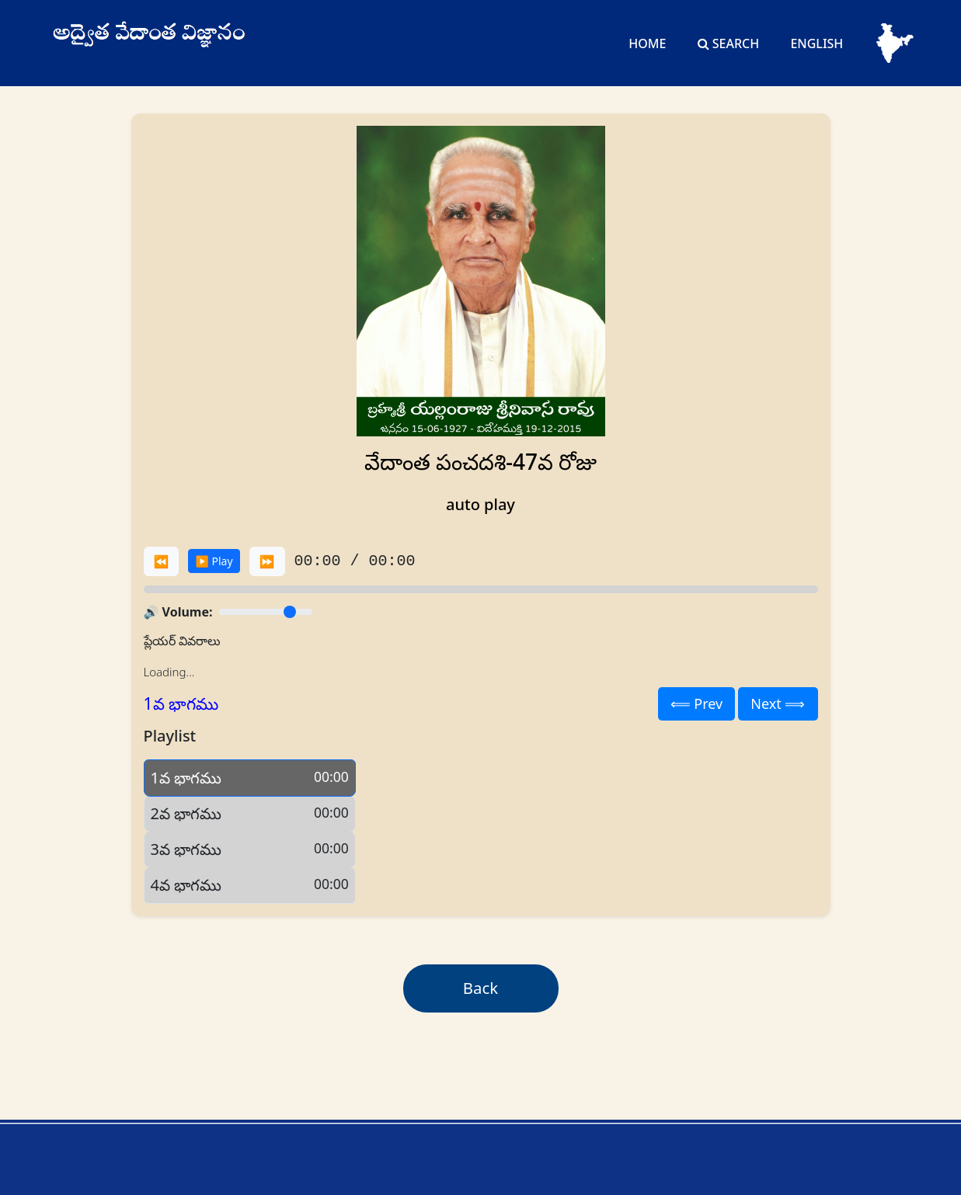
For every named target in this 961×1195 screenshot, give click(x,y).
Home (647, 43)
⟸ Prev (696, 703)
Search (729, 43)
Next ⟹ (777, 703)
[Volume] (265, 612)
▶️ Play (213, 561)
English (816, 43)
